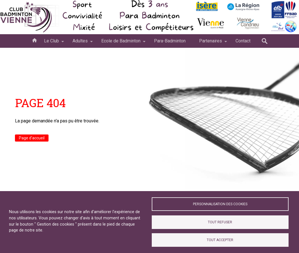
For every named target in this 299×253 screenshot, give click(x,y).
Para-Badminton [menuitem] (170, 41)
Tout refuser (220, 222)
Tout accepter (220, 240)
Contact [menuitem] (243, 41)
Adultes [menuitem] (80, 43)
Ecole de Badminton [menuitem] (120, 43)
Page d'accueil (32, 138)
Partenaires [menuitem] (210, 43)
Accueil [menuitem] (34, 40)
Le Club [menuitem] (51, 43)
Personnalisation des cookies (220, 204)
